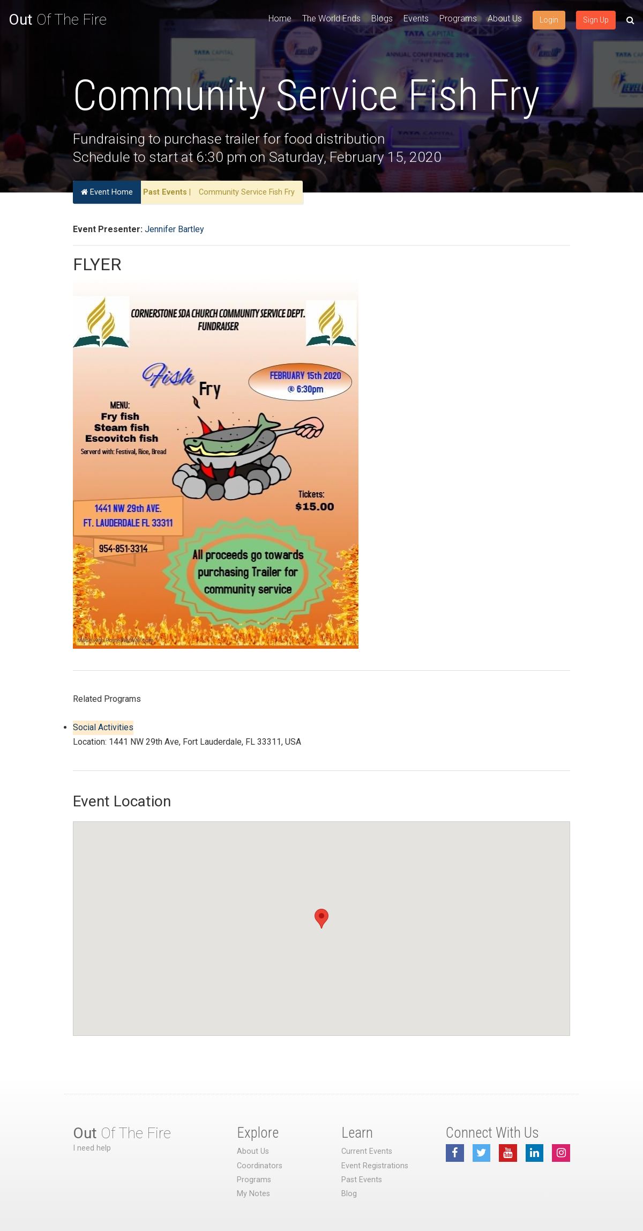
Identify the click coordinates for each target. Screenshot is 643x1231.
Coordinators (259, 1165)
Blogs (382, 18)
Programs (458, 18)
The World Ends (331, 18)
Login (549, 20)
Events (416, 18)
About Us (505, 18)
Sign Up (596, 20)
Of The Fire (58, 19)
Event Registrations (374, 1165)
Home (279, 18)
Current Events (366, 1151)
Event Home (107, 192)
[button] (321, 919)
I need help (92, 1148)
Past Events (165, 192)
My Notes (253, 1193)
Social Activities (103, 727)
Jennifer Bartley (174, 229)
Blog (349, 1193)
